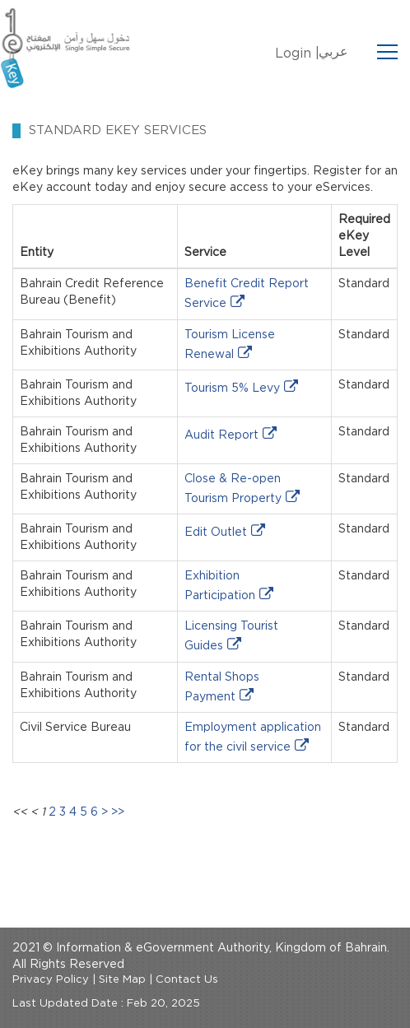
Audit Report (221, 435)
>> (117, 812)
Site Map (122, 980)
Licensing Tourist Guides (231, 636)
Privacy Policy (50, 980)
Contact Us (187, 980)
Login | (297, 53)
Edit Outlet (215, 532)
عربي (333, 51)
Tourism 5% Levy (232, 388)
